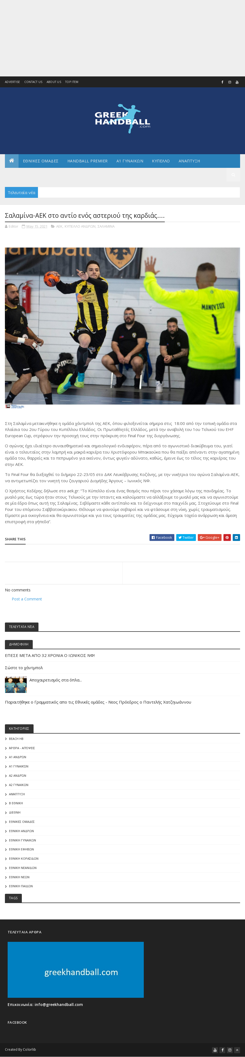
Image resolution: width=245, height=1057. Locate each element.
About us (54, 82)
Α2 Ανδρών (17, 775)
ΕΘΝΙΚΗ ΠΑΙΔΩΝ (21, 886)
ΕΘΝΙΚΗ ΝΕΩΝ (19, 877)
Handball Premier (87, 160)
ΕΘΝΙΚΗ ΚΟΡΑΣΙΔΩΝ (23, 858)
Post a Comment (27, 599)
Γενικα (107, 174)
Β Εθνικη (16, 803)
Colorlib (29, 1049)
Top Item (71, 82)
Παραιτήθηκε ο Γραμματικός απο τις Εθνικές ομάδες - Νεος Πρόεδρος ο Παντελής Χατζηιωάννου (98, 702)
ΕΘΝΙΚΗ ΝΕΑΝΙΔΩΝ (23, 868)
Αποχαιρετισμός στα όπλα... (56, 680)
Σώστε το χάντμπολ (24, 667)
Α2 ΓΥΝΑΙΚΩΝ (18, 785)
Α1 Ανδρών (17, 757)
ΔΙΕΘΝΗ (14, 812)
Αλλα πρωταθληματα (31, 174)
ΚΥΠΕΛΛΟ (161, 160)
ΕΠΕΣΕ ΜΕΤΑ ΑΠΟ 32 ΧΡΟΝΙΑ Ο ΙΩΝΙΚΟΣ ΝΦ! (50, 655)
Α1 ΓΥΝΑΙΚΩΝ (130, 160)
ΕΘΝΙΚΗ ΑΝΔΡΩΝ (21, 831)
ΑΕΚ (59, 226)
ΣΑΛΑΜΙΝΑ (106, 226)
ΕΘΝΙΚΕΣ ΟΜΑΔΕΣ (41, 160)
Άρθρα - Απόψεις (22, 748)
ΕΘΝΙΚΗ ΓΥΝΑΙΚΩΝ (22, 840)
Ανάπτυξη (17, 794)
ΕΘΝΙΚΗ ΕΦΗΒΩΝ (21, 849)
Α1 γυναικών (18, 766)
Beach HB (16, 739)
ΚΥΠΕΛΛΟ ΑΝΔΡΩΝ (80, 226)
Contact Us (33, 82)
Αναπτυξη (189, 160)
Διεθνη (131, 174)
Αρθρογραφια (77, 174)
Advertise (12, 82)
